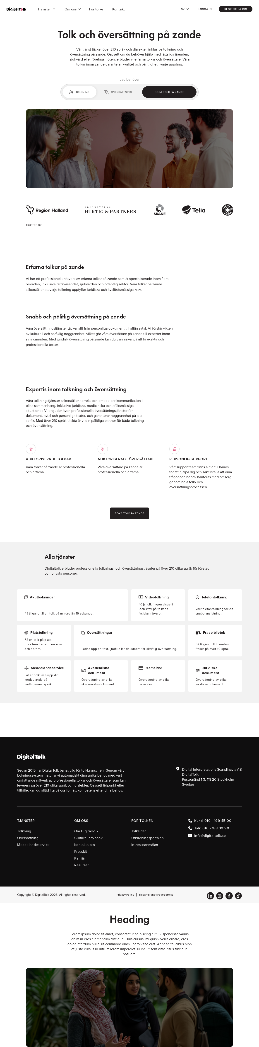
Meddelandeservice (33, 844)
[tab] (79, 92)
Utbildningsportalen (147, 838)
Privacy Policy (125, 894)
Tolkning (24, 831)
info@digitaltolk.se (210, 835)
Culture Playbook (88, 838)
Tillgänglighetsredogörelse (156, 894)
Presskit (80, 851)
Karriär (79, 858)
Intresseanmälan (144, 844)
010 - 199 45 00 (218, 820)
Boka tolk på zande (169, 92)
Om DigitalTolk (86, 831)
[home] (16, 9)
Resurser (81, 865)
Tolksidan (139, 831)
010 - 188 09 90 (215, 828)
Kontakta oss (84, 844)
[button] (46, 9)
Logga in (205, 9)
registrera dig (235, 9)
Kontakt (118, 9)
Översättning (27, 838)
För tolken (97, 9)
